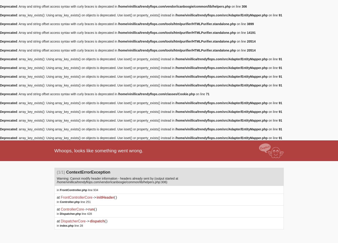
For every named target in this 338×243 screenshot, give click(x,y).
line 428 (76, 213)
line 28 (71, 225)
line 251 (75, 202)
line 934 (79, 190)
